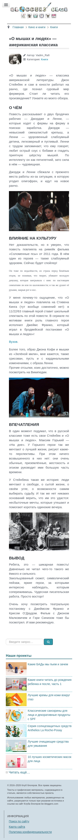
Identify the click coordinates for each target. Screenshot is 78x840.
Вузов (13, 341)
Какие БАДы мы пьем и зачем (48, 664)
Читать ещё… (19, 772)
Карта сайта (17, 826)
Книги (44, 59)
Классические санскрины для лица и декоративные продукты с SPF (49, 715)
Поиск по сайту (19, 821)
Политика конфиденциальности (30, 832)
